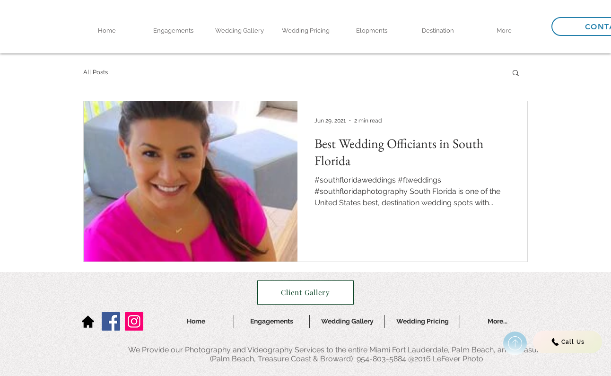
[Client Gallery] (305, 292)
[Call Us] (567, 342)
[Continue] (515, 343)
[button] (515, 74)
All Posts (95, 72)
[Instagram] (134, 321)
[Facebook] (111, 321)
